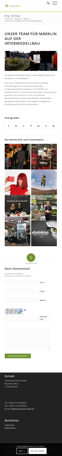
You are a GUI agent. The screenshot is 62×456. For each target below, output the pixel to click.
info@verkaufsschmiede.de (22, 409)
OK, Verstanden (37, 451)
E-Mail (43, 291)
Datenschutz (10, 428)
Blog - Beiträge (12, 15)
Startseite (18, 19)
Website (43, 300)
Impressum (10, 425)
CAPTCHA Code (43, 318)
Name (43, 282)
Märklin (26, 19)
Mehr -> (22, 451)
